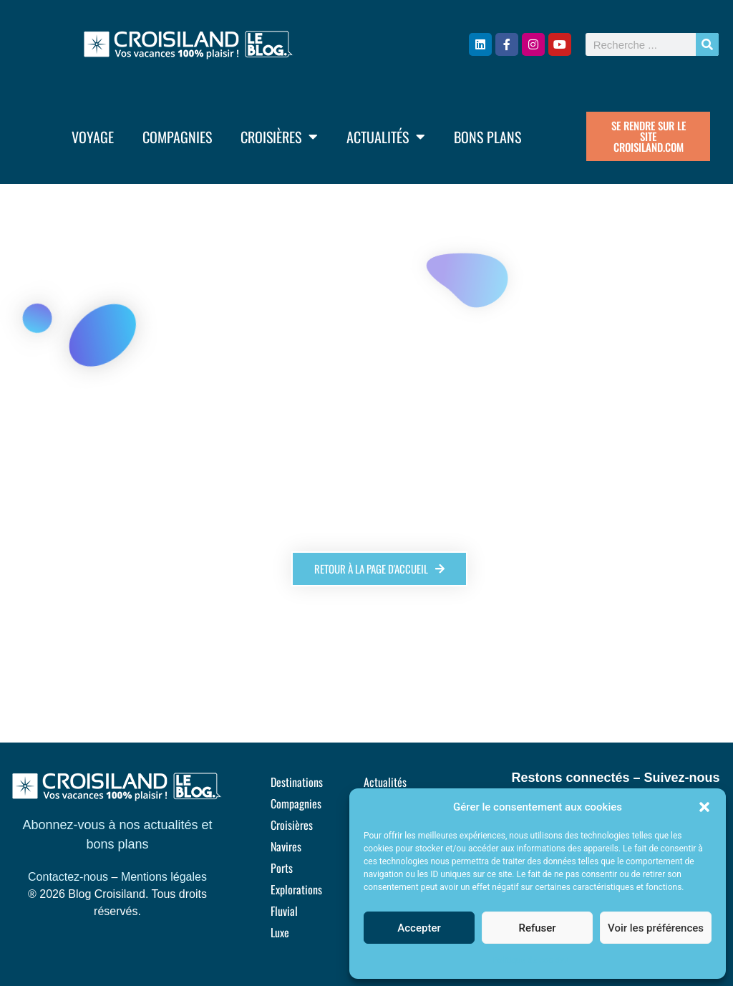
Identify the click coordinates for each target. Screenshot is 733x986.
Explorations (296, 889)
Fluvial (284, 910)
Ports (282, 867)
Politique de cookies (530, 960)
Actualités (385, 136)
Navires (286, 846)
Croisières (279, 136)
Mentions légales (164, 877)
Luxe (280, 932)
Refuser (536, 928)
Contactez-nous (68, 877)
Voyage (93, 137)
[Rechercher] (707, 44)
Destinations (297, 782)
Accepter (418, 928)
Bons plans (487, 137)
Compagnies (177, 137)
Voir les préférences (656, 928)
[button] (704, 807)
